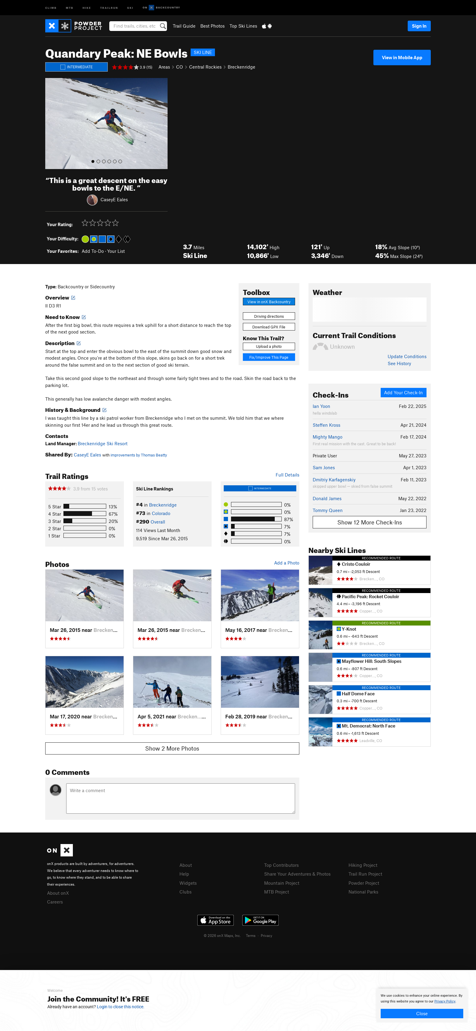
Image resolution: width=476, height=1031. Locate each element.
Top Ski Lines (243, 26)
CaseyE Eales (114, 199)
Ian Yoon (321, 406)
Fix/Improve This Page (268, 357)
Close (422, 1013)
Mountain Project (281, 883)
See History (399, 363)
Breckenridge (241, 67)
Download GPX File (268, 326)
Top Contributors (281, 865)
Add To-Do (93, 251)
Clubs (185, 891)
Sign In (419, 26)
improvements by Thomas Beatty (138, 455)
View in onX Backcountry (269, 301)
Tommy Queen (328, 510)
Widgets (188, 883)
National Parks (363, 891)
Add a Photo (286, 562)
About (185, 865)
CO (179, 67)
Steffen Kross (326, 425)
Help (184, 874)
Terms (251, 935)
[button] (51, 123)
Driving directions (269, 316)
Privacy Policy (444, 1001)
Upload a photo (269, 346)
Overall (158, 521)
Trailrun (109, 7)
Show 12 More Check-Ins (369, 522)
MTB (69, 7)
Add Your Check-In (403, 392)
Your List (116, 251)
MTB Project (276, 891)
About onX (58, 893)
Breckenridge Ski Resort (102, 443)
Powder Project (363, 883)
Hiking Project (362, 865)
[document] (422, 1005)
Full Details (287, 474)
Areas (164, 67)
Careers (55, 901)
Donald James (327, 498)
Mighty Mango (327, 436)
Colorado (161, 513)
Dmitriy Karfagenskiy (334, 479)
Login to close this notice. (120, 1006)
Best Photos (212, 26)
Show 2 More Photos (172, 748)
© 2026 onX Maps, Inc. (222, 935)
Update (407, 356)
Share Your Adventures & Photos (297, 874)
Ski (130, 7)
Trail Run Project (365, 874)
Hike (87, 7)
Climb (51, 7)
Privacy (266, 935)
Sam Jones (324, 467)
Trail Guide (184, 26)
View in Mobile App (402, 57)
